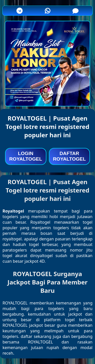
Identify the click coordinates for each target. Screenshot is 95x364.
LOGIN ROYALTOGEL (25, 156)
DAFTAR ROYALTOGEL (69, 156)
